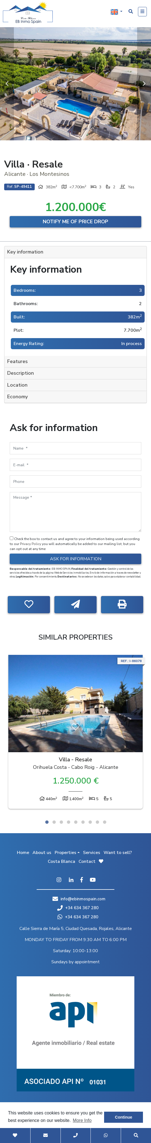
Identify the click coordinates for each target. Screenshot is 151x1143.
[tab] (75, 252)
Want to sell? (118, 853)
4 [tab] (68, 822)
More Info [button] (82, 1120)
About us (41, 853)
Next (144, 83)
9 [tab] (104, 822)
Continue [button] (123, 1117)
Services (91, 853)
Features (17, 361)
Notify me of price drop (75, 221)
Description (20, 373)
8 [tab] (97, 822)
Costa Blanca (61, 861)
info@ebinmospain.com (83, 899)
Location (17, 385)
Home (23, 853)
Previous (7, 83)
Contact (87, 861)
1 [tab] (47, 822)
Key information (25, 252)
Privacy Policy (31, 544)
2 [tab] (54, 822)
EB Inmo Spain (28, 12)
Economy (17, 396)
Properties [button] (65, 853)
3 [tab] (61, 822)
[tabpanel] (75, 733)
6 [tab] (83, 822)
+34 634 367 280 (78, 908)
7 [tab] (90, 822)
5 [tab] (75, 822)
